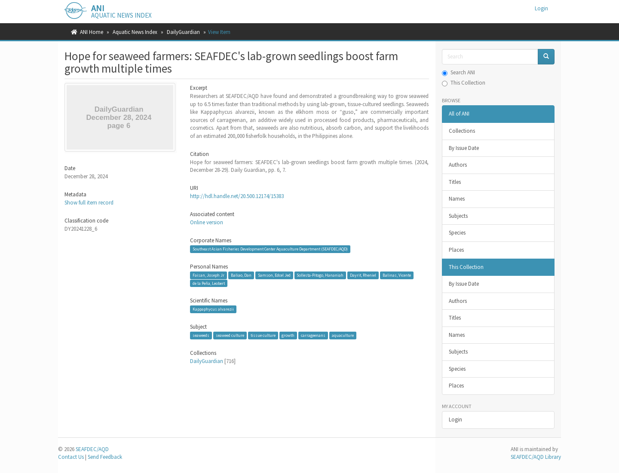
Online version (206, 222)
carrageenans (313, 335)
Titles (455, 182)
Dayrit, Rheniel (363, 275)
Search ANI (458, 72)
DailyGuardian (183, 32)
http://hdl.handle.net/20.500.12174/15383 (237, 196)
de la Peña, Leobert (209, 283)
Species (457, 232)
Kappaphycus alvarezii (213, 309)
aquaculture (343, 335)
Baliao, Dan (241, 275)
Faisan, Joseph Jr (208, 275)
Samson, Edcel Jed (274, 275)
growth (288, 335)
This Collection (463, 82)
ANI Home (91, 32)
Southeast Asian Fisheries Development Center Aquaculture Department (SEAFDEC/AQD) (270, 249)
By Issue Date (464, 148)
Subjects (458, 216)
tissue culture (263, 335)
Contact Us (71, 457)
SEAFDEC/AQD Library (536, 457)
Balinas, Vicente (397, 275)
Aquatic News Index (135, 32)
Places (456, 249)
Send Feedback (105, 457)
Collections (462, 130)
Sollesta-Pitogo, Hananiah (320, 275)
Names (457, 198)
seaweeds (201, 335)
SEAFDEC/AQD (92, 449)
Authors (458, 164)
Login (455, 419)
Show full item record (88, 202)
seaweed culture (230, 335)
